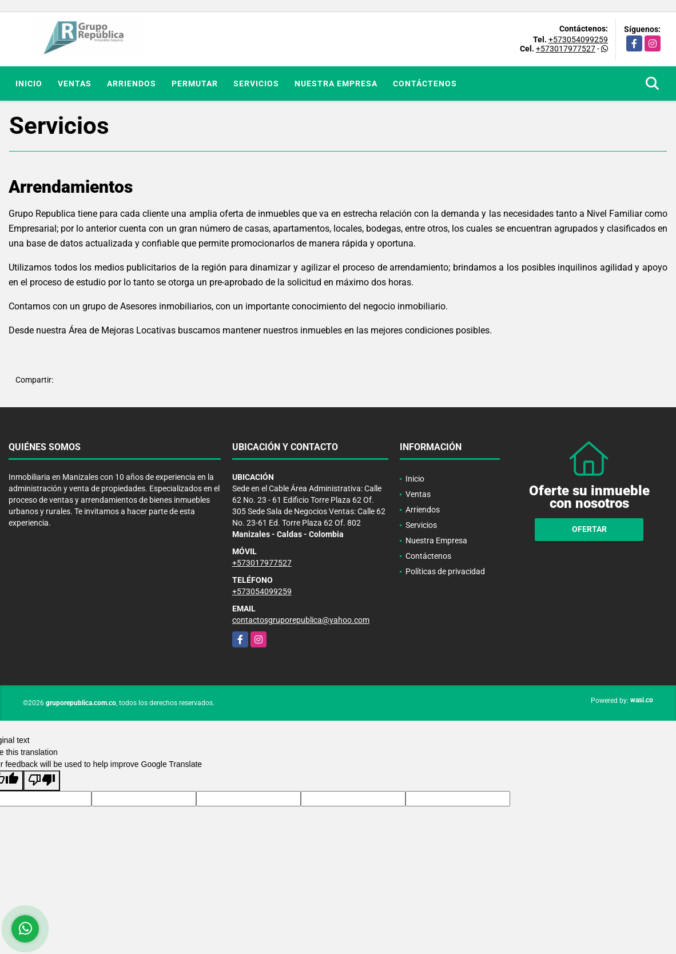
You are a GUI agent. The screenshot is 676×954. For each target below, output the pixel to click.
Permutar (195, 83)
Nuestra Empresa (336, 83)
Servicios (256, 83)
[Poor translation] (41, 780)
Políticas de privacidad (445, 571)
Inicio (28, 83)
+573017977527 (565, 48)
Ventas (75, 83)
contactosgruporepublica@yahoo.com (300, 620)
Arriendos (131, 83)
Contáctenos (425, 83)
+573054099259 (578, 39)
